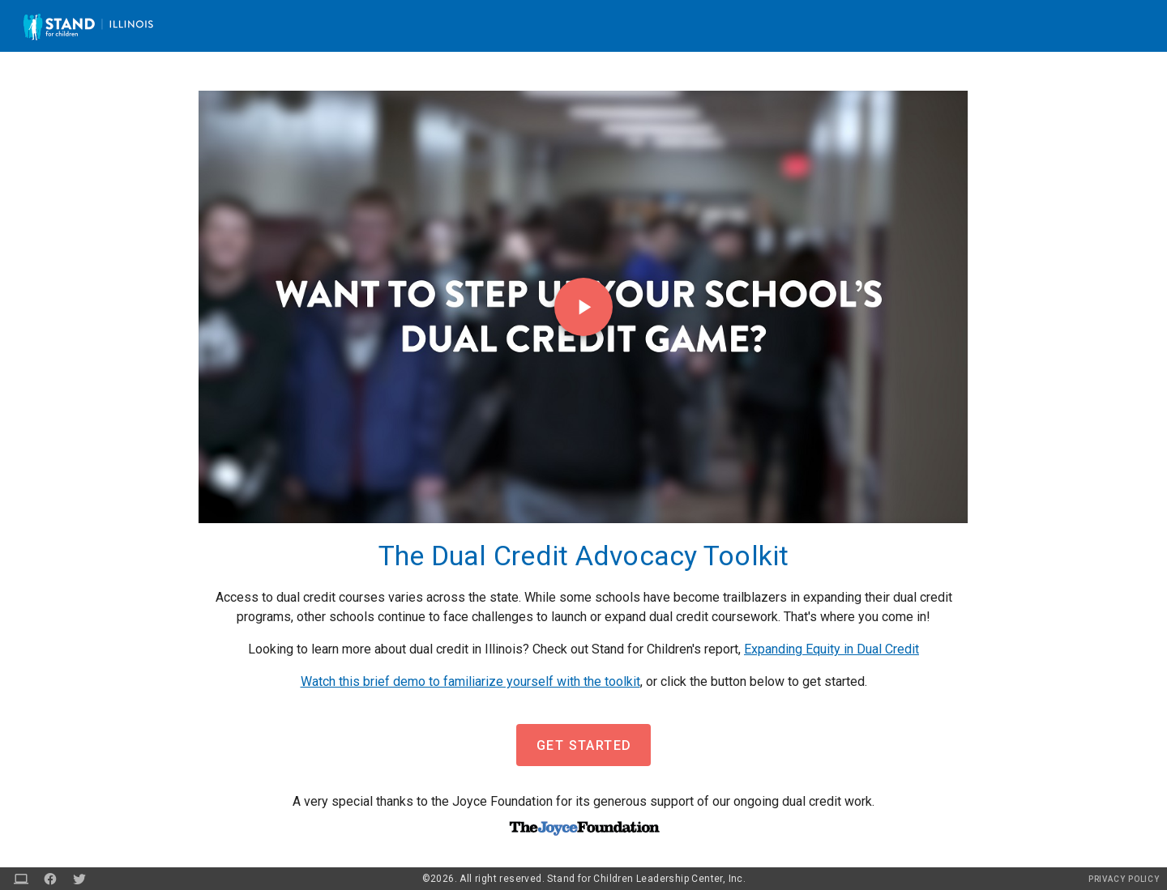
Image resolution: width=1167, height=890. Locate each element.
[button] (583, 745)
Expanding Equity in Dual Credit (831, 649)
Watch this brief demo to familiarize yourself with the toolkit (470, 681)
